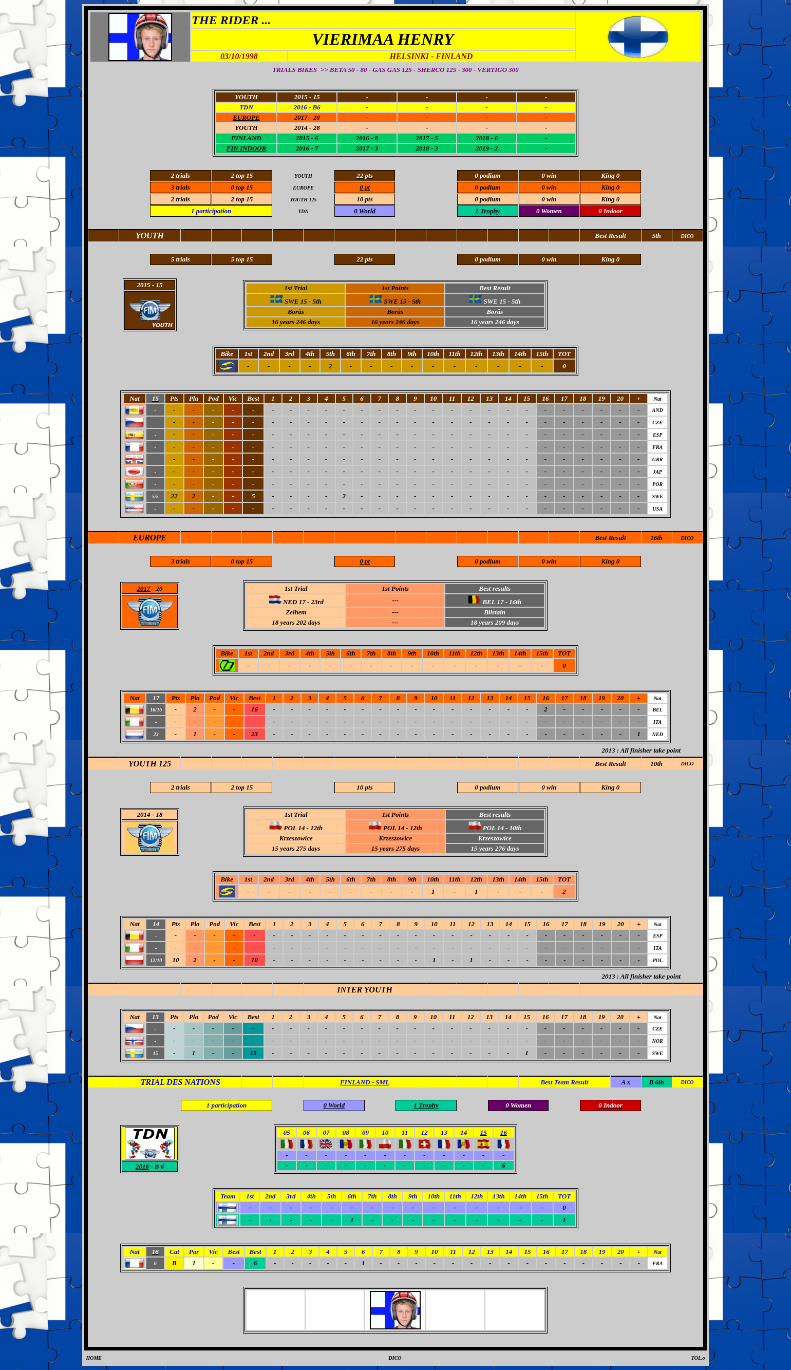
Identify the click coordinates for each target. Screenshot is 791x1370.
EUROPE (149, 537)
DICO (687, 538)
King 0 (610, 787)
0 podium (487, 787)
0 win (548, 787)
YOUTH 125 (149, 763)
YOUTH (246, 128)
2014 (143, 814)
